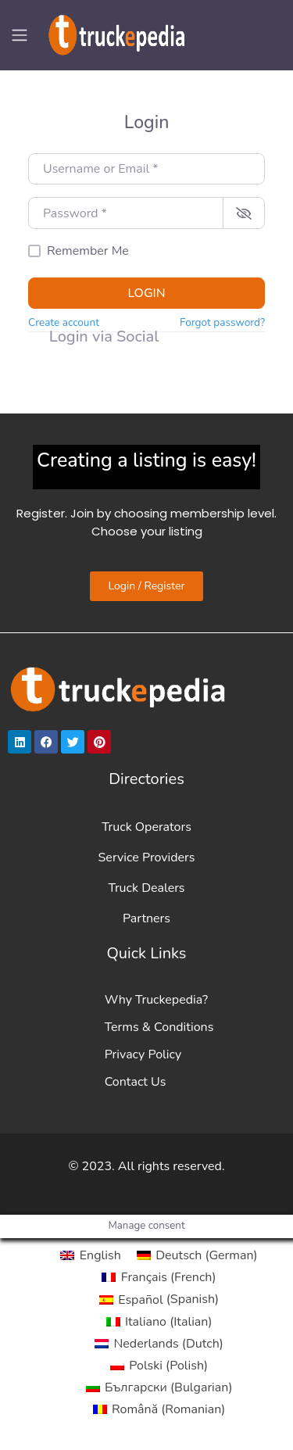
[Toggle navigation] (19, 35)
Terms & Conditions (159, 1027)
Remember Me (88, 251)
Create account (63, 322)
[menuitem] (90, 1255)
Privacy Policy (143, 1054)
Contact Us (135, 1082)
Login (146, 293)
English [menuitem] (100, 1255)
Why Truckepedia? (156, 1000)
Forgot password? (222, 322)
